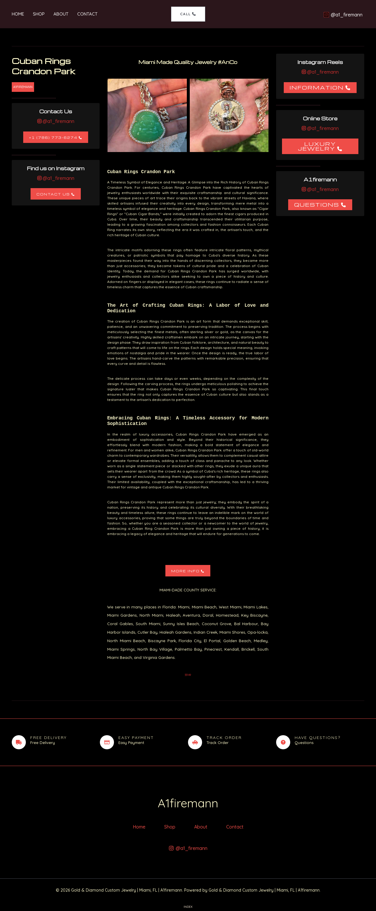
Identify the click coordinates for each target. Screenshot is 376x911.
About (60, 14)
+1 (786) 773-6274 (53, 137)
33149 (188, 674)
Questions (316, 204)
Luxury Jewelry (317, 146)
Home (18, 14)
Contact (87, 14)
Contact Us (53, 194)
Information (317, 87)
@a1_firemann (57, 121)
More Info (185, 571)
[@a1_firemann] (343, 14)
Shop (39, 14)
